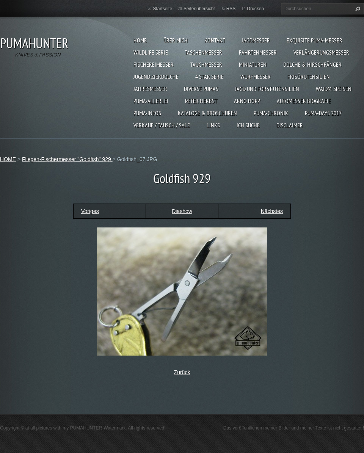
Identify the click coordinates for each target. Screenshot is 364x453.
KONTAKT (214, 40)
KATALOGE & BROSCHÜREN (207, 113)
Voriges (90, 211)
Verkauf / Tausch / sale (161, 125)
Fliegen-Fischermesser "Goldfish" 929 (67, 159)
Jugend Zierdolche (156, 76)
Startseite (162, 8)
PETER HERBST (201, 101)
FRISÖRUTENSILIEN (308, 76)
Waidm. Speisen (333, 88)
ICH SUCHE (248, 125)
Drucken (255, 8)
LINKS (213, 125)
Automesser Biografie (304, 101)
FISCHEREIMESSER (153, 64)
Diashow (182, 211)
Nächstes (272, 211)
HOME (140, 40)
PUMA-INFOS (147, 113)
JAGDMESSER (256, 40)
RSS (231, 8)
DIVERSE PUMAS (201, 88)
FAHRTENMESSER (258, 52)
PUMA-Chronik (271, 113)
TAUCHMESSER (206, 64)
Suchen (356, 8)
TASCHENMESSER (203, 52)
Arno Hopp (247, 101)
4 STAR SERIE (209, 76)
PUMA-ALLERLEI (150, 101)
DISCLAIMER (289, 125)
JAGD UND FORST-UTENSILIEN (267, 88)
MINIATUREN (253, 64)
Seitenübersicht (199, 8)
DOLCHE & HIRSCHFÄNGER (312, 64)
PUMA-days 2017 (323, 113)
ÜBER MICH (175, 40)
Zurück (182, 372)
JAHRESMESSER (150, 88)
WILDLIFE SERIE (150, 52)
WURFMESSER (255, 76)
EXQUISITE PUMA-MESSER (314, 40)
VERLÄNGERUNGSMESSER (321, 52)
